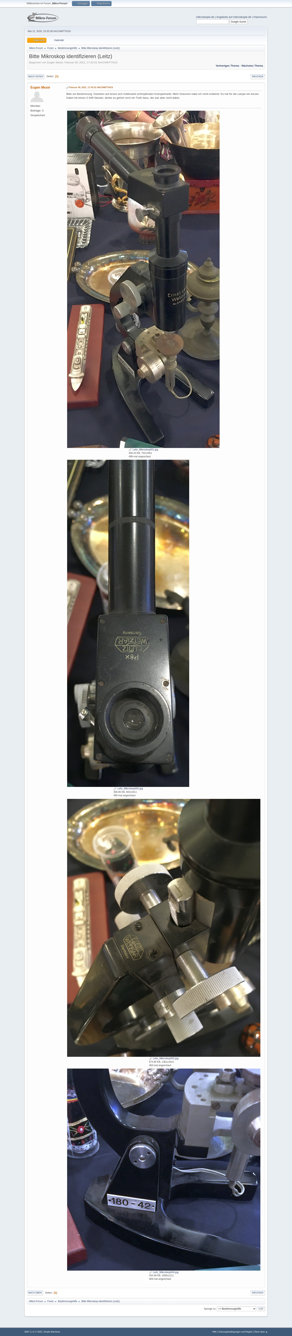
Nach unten (35, 76)
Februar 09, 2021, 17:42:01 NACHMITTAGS (91, 87)
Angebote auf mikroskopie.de (233, 16)
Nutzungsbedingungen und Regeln (235, 1332)
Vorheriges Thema (227, 65)
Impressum (260, 16)
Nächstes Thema (252, 65)
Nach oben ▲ (261, 1332)
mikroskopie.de (205, 16)
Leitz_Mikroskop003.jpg (163, 1058)
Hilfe (214, 1332)
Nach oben (35, 1293)
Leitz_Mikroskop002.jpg (128, 788)
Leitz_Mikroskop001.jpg (143, 449)
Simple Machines (51, 1332)
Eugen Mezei (40, 87)
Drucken (257, 76)
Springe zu (209, 1308)
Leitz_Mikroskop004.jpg (163, 1272)
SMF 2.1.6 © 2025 (33, 1332)
